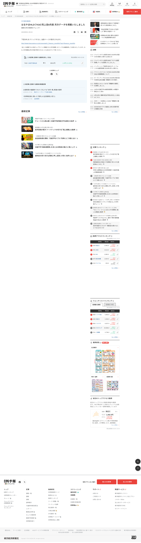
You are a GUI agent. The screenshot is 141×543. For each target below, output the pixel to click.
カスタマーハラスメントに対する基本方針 (109, 530)
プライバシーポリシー (58, 530)
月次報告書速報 (19, 16)
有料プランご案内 (132, 11)
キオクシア (99, 328)
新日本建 (98, 259)
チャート (119, 4)
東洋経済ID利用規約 (131, 530)
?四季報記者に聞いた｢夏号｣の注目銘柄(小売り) (39, 96)
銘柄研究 (44, 12)
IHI (97, 254)
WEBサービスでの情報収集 (39, 530)
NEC (97, 250)
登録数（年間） (110, 304)
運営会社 (6, 530)
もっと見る (81, 111)
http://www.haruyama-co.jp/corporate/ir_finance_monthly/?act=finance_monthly (50, 43)
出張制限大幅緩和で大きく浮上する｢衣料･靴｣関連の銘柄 (42, 89)
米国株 (97, 12)
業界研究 (79, 12)
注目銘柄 (36, 98)
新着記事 (9, 16)
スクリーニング (61, 12)
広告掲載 (25, 530)
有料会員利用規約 (63, 532)
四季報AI (114, 12)
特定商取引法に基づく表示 (84, 530)
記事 (26, 12)
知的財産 (71, 530)
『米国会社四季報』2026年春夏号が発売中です (32, 3)
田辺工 (98, 245)
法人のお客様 (128, 482)
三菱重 (98, 332)
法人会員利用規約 (77, 532)
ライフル (98, 263)
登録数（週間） (96, 304)
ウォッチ (127, 4)
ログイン (135, 4)
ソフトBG (99, 314)
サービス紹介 (15, 530)
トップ (9, 11)
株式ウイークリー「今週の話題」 (43, 92)
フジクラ (98, 323)
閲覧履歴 (112, 4)
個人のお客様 (108, 482)
